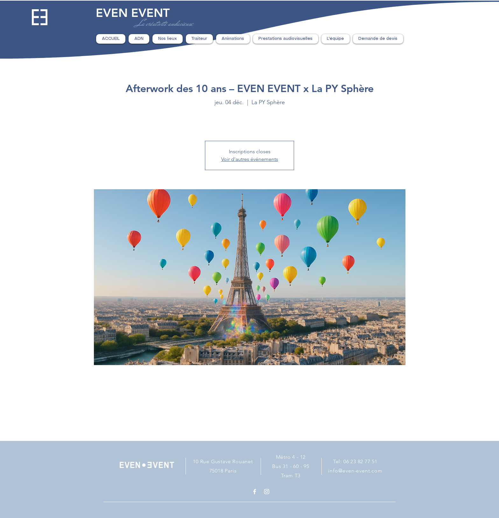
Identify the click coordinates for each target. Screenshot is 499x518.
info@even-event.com (355, 471)
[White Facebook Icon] (254, 491)
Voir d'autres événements (249, 159)
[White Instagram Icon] (266, 491)
